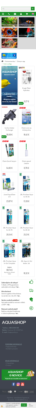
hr (32, 14)
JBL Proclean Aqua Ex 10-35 (26, 196)
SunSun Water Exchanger (9, 129)
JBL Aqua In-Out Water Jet (26, 262)
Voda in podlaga (7, 64)
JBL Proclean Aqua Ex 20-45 (26, 229)
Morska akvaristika (10, 61)
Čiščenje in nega (21, 61)
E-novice (8, 365)
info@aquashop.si (12, 332)
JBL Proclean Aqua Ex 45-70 (9, 229)
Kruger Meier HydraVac (26, 89)
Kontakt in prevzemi (12, 349)
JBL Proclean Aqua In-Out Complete (9, 262)
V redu (24, 405)
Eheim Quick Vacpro (9, 161)
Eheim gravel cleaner (26, 162)
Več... (17, 287)
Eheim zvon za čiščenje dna (26, 129)
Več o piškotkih (31, 405)
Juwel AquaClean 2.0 (9, 196)
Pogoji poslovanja (11, 346)
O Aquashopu (10, 363)
